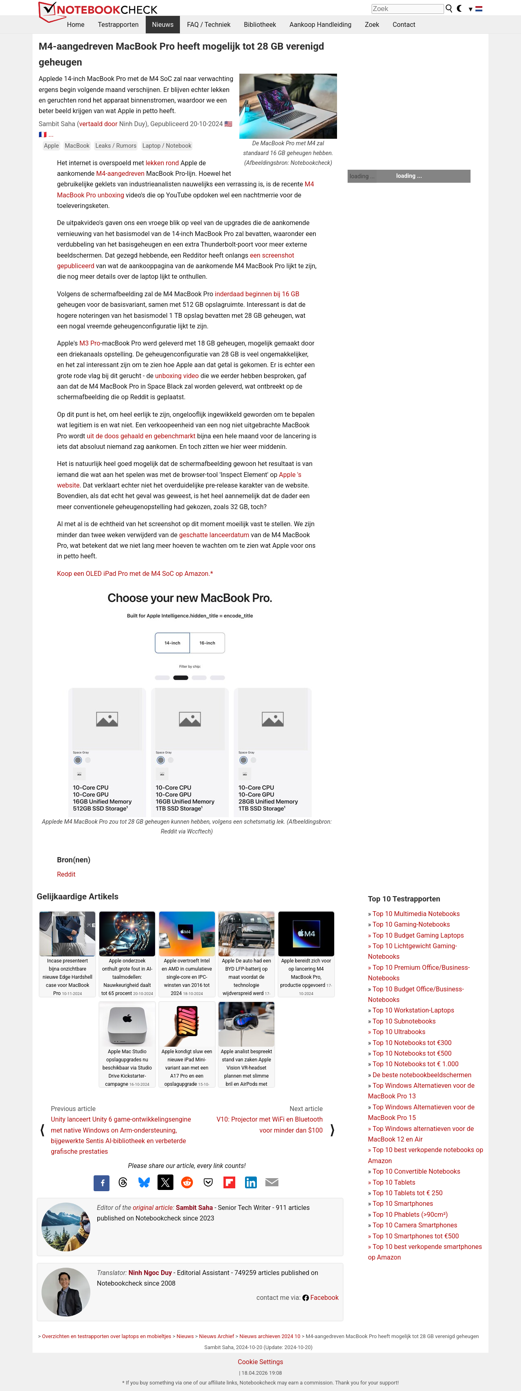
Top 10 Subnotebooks (404, 1021)
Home (76, 24)
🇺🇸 (228, 124)
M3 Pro (89, 343)
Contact (404, 24)
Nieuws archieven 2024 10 (269, 1336)
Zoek (372, 24)
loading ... (362, 176)
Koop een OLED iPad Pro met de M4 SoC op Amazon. (133, 573)
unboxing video (177, 376)
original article (153, 1208)
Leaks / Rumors (115, 145)
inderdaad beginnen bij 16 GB (257, 294)
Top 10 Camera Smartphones (414, 1225)
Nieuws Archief (216, 1336)
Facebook (320, 1297)
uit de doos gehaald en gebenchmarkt (141, 436)
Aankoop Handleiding (320, 24)
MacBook (77, 145)
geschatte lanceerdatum (214, 535)
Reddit (66, 874)
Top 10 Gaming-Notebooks (411, 924)
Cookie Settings (260, 1362)
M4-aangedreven (120, 173)
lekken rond (162, 163)
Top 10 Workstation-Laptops (413, 1010)
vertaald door (98, 124)
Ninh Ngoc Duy (150, 1273)
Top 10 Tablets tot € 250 (407, 1193)
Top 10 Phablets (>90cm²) (410, 1214)
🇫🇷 (43, 134)
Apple (51, 145)
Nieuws (163, 24)
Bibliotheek (260, 24)
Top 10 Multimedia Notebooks (416, 914)
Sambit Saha (194, 1208)
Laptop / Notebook (166, 145)
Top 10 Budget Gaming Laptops (416, 935)
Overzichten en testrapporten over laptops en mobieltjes (106, 1336)
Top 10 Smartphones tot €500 (413, 1236)
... (51, 134)
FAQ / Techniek (208, 24)
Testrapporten (118, 24)
